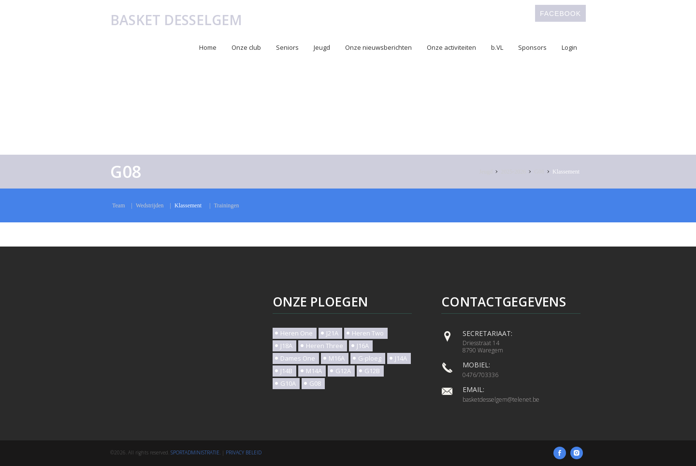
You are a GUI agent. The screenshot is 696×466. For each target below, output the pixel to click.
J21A (332, 333)
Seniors (287, 47)
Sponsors (532, 47)
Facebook (560, 13)
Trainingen (226, 205)
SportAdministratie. (195, 452)
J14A (401, 358)
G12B (372, 370)
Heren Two (368, 333)
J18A (286, 345)
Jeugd (322, 47)
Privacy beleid (243, 452)
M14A (314, 370)
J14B (286, 370)
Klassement (566, 171)
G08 (539, 171)
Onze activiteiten (451, 47)
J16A (363, 345)
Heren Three (324, 345)
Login (569, 47)
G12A (343, 370)
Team (118, 205)
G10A (288, 383)
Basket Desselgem (176, 20)
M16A (337, 358)
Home (208, 47)
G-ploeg (369, 358)
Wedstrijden (150, 205)
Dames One (297, 358)
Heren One (296, 333)
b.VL (497, 47)
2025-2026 (513, 171)
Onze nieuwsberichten (378, 47)
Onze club (246, 47)
